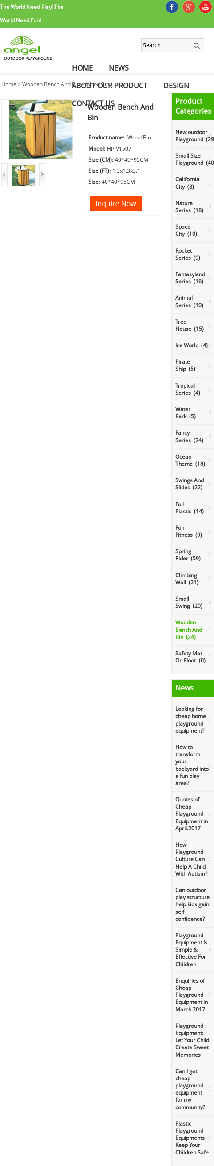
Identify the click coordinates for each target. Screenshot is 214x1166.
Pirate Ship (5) (185, 365)
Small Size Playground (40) (194, 159)
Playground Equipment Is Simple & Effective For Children (191, 950)
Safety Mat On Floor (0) (190, 657)
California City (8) (187, 182)
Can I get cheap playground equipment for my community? (190, 1089)
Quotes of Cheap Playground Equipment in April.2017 (191, 814)
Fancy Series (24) (189, 436)
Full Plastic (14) (189, 507)
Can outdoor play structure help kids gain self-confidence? (192, 904)
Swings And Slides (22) (189, 483)
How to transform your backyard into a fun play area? (192, 765)
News (119, 68)
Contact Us (93, 103)
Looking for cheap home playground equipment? (190, 719)
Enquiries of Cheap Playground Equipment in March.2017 (191, 995)
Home (82, 68)
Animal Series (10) (189, 301)
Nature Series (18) (189, 206)
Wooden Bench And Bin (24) (188, 629)
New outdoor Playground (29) (194, 135)
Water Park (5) (185, 412)
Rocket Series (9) (187, 254)
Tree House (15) (189, 325)
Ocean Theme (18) (190, 460)
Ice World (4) (191, 345)
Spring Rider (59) (188, 554)
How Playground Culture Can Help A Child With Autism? (191, 859)
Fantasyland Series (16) (190, 277)
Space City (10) (186, 230)
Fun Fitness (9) (188, 531)
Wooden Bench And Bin (51, 84)
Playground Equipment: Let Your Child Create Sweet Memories (192, 1040)
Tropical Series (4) (187, 389)
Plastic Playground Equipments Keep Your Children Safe (192, 1138)
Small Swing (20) (188, 602)
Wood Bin (97, 84)
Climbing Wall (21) (186, 578)
